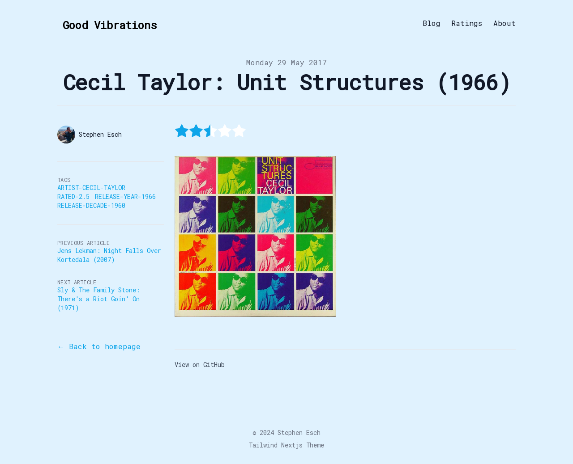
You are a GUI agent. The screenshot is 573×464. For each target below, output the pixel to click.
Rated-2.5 (73, 196)
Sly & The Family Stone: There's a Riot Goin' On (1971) (98, 299)
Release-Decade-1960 (91, 205)
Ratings (467, 23)
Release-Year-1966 (125, 196)
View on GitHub (200, 364)
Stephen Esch (299, 432)
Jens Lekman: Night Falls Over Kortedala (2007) (109, 255)
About (504, 23)
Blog (431, 23)
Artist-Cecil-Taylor (91, 187)
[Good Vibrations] (107, 23)
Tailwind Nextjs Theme (286, 445)
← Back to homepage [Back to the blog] (99, 346)
